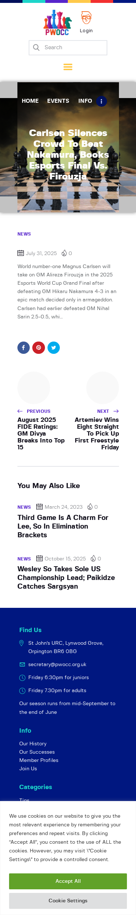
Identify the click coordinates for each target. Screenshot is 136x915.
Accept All (68, 881)
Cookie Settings (68, 900)
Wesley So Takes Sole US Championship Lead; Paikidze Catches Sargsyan (66, 578)
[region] (68, 858)
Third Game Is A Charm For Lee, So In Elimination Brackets (62, 526)
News (24, 234)
